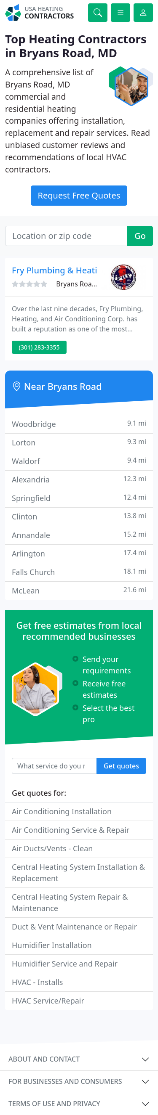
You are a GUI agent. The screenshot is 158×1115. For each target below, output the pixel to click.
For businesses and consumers (65, 1081)
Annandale (79, 535)
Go (140, 235)
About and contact (44, 1059)
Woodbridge (79, 423)
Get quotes (121, 766)
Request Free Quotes (79, 195)
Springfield (79, 498)
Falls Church (79, 572)
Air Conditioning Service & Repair (70, 830)
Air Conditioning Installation (62, 811)
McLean (79, 590)
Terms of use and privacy (54, 1103)
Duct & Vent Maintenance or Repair (74, 927)
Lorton (79, 442)
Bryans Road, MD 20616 (93, 284)
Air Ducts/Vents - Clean (52, 848)
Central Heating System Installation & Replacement (78, 872)
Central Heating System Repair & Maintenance (70, 902)
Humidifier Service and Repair (65, 964)
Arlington (79, 553)
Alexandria (79, 479)
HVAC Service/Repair (48, 1001)
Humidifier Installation (52, 945)
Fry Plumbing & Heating (60, 270)
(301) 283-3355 (39, 347)
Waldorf (79, 461)
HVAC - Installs (37, 982)
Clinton (79, 516)
